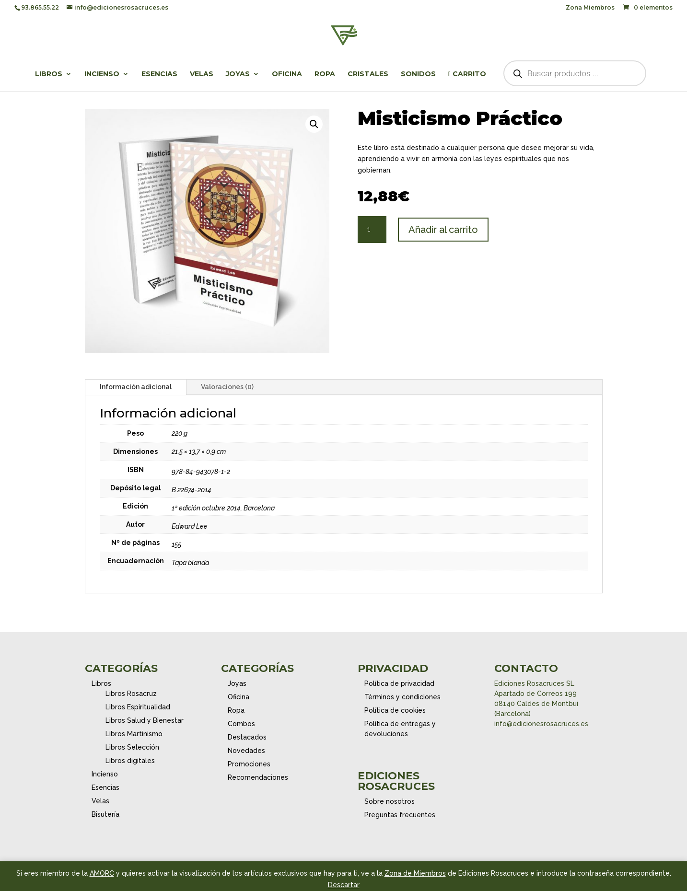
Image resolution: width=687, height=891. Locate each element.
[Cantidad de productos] (372, 229)
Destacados (247, 737)
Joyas (238, 74)
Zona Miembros (590, 8)
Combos (241, 724)
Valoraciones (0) (227, 387)
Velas (201, 74)
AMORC (102, 873)
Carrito (467, 74)
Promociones (249, 764)
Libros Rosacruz (131, 693)
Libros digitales (130, 760)
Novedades (246, 750)
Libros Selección (132, 747)
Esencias (159, 74)
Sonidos (418, 74)
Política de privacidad (399, 683)
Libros (48, 74)
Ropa (324, 74)
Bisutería (105, 814)
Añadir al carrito (443, 229)
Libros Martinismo (134, 734)
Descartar (344, 885)
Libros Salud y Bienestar (144, 720)
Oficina (287, 74)
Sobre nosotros (389, 801)
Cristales (368, 74)
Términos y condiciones (402, 697)
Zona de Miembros (415, 873)
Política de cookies (395, 710)
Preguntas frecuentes (399, 815)
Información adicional (136, 387)
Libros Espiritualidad (137, 707)
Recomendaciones (258, 777)
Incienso (101, 74)
